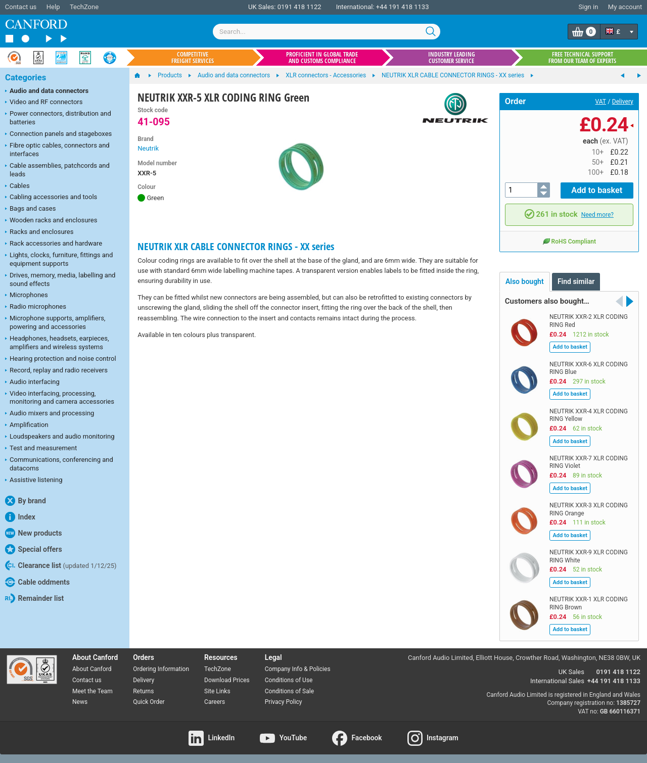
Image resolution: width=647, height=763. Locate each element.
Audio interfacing (32, 382)
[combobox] (326, 31)
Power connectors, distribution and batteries (58, 118)
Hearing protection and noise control (60, 359)
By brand (25, 501)
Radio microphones (35, 307)
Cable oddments (37, 582)
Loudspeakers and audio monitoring (60, 437)
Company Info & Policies (298, 667)
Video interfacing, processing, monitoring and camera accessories (59, 398)
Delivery (622, 101)
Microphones (26, 295)
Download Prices (227, 678)
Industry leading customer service (451, 57)
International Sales (557, 679)
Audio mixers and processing (49, 413)
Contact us (21, 7)
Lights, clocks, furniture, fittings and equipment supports (59, 259)
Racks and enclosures (39, 232)
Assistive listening (34, 480)
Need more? (597, 213)
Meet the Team (92, 689)
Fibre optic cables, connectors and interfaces (57, 149)
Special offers (33, 549)
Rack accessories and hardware (53, 244)
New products (33, 533)
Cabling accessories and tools (51, 197)
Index (20, 517)
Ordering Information (161, 667)
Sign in (588, 7)
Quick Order (148, 700)
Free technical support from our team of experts (582, 57)
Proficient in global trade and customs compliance (322, 57)
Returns (143, 689)
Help (53, 7)
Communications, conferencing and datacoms (59, 464)
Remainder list (34, 598)
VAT (600, 101)
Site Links (217, 689)
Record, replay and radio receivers (56, 370)
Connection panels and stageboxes (58, 134)
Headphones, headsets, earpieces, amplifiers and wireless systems (57, 343)
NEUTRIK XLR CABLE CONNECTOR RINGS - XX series (235, 246)
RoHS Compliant (569, 239)
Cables (17, 186)
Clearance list (61, 565)
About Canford (92, 667)
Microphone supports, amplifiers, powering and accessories (55, 322)
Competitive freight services (192, 57)
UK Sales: (262, 7)
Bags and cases (30, 209)
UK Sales (571, 670)
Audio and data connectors (46, 91)
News (79, 700)
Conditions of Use (289, 678)
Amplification (27, 425)
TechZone (84, 7)
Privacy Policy (283, 700)
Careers (214, 700)
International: (355, 7)
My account (625, 7)
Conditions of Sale (289, 689)
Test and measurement (41, 448)
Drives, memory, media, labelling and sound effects (60, 279)
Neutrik (148, 148)
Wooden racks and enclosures (51, 220)
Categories (25, 77)
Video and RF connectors (43, 102)
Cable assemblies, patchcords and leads (57, 170)
